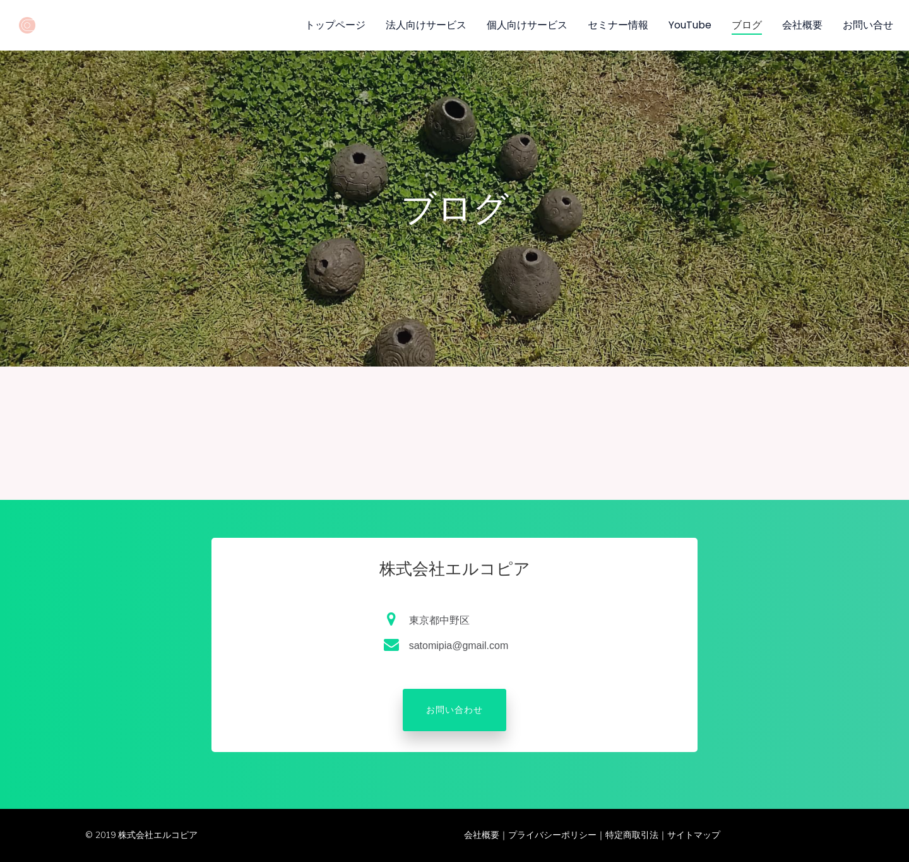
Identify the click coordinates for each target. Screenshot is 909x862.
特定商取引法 (631, 835)
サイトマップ (693, 835)
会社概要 (481, 835)
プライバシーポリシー (552, 835)
